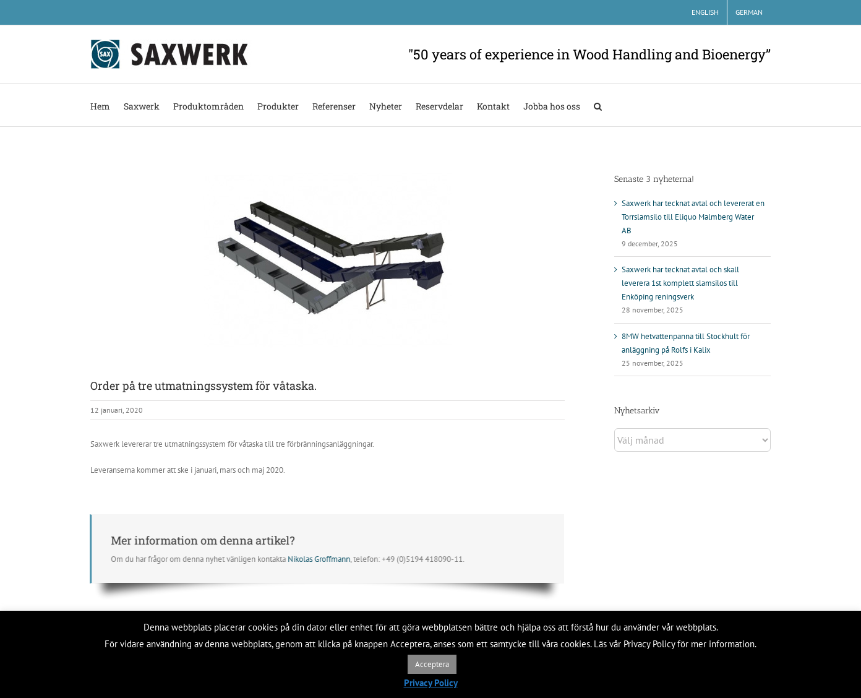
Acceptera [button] (432, 664)
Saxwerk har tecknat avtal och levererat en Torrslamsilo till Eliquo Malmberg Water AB (693, 217)
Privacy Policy (431, 683)
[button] (598, 105)
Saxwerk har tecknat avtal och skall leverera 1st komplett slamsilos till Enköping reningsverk (680, 283)
